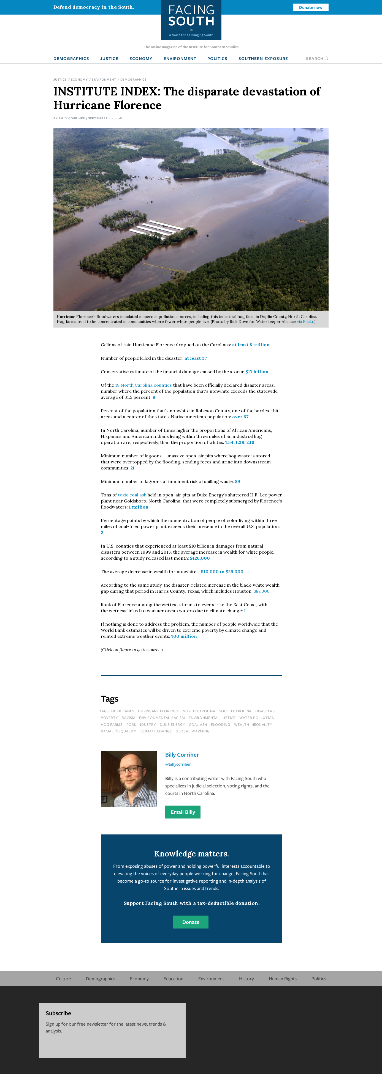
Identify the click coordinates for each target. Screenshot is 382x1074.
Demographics (71, 58)
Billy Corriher (72, 118)
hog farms (112, 724)
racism (129, 717)
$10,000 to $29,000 (222, 571)
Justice (109, 58)
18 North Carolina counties (143, 385)
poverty (109, 717)
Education (173, 978)
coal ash (198, 724)
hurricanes (122, 710)
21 (133, 468)
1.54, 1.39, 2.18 (239, 442)
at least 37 (196, 358)
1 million (138, 507)
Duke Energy (172, 724)
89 (237, 481)
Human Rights (283, 978)
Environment (180, 58)
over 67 (240, 416)
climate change (156, 731)
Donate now (311, 7)
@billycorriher (178, 764)
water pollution (257, 717)
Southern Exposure (263, 58)
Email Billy (183, 811)
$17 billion (257, 371)
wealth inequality (253, 724)
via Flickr (305, 321)
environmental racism (162, 717)
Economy (140, 58)
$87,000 (262, 591)
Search (317, 58)
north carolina (199, 710)
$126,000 (200, 558)
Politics (217, 58)
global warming (193, 731)
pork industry (141, 724)
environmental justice (212, 717)
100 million (184, 636)
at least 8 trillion (251, 344)
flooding (220, 724)
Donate (190, 921)
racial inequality (119, 731)
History (246, 978)
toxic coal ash (132, 495)
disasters (265, 710)
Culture (63, 978)
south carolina (235, 710)
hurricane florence (158, 710)
